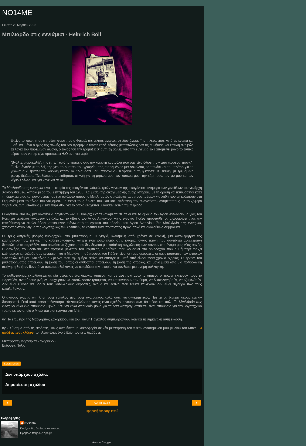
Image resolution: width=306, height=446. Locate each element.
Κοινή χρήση (11, 363)
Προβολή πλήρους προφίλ (36, 433)
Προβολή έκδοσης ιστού (102, 411)
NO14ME (17, 13)
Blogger (106, 442)
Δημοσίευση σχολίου (25, 384)
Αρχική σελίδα (102, 402)
